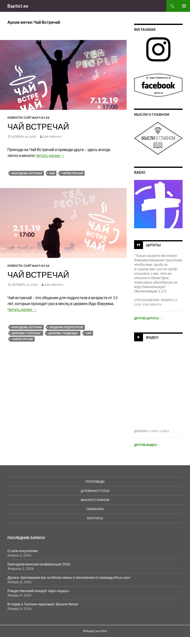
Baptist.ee (17, 6)
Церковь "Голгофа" (26, 333)
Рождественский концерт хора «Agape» (38, 591)
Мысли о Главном (95, 500)
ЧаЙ (52, 173)
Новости (14, 117)
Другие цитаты (148, 318)
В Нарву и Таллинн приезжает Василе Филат (42, 604)
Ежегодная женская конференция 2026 (38, 564)
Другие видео (147, 445)
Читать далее (50, 155)
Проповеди (95, 481)
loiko (164, 431)
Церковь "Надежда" (63, 333)
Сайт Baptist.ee (36, 117)
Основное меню (184, 6)
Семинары (95, 509)
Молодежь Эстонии (27, 173)
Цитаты (153, 245)
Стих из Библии (146, 300)
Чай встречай (38, 274)
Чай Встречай (38, 126)
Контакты (95, 518)
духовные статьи (95, 491)
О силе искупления (22, 551)
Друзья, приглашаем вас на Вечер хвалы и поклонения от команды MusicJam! (69, 577)
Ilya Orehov (52, 136)
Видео (152, 337)
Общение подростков (66, 327)
